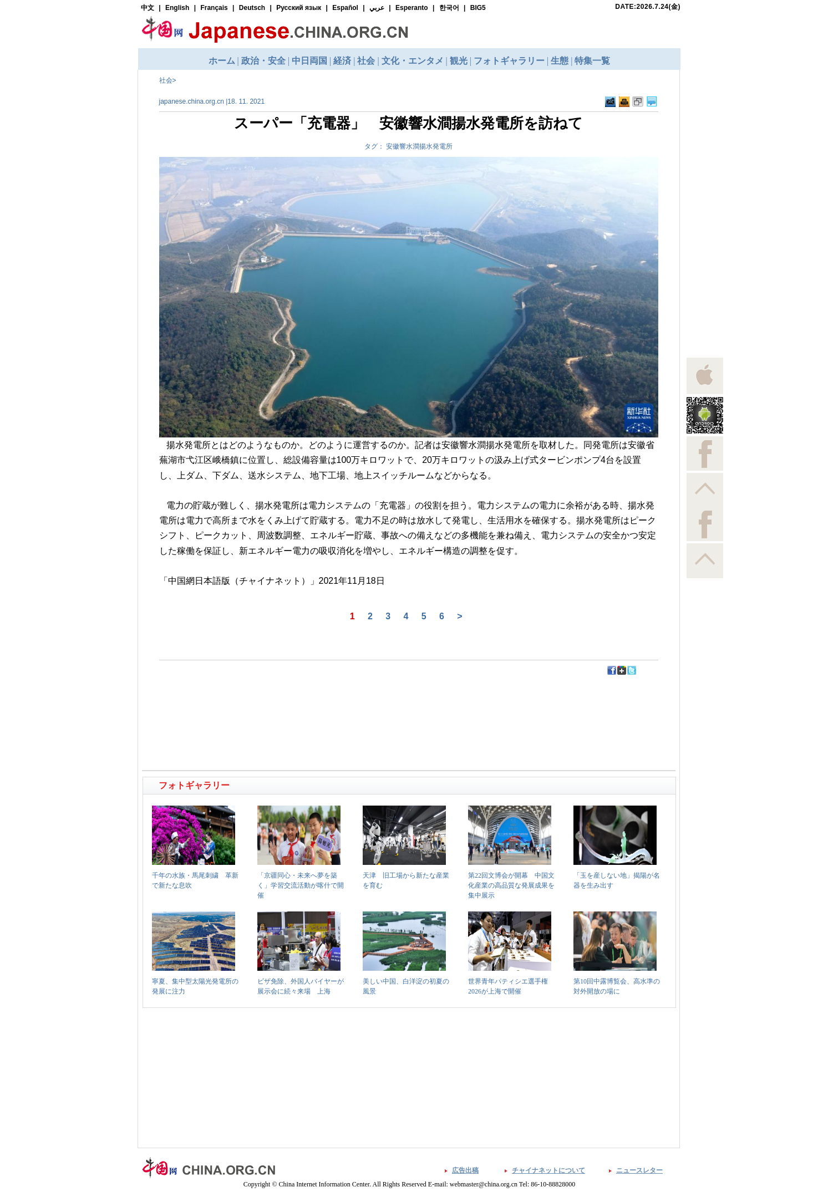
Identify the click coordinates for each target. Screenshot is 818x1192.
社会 (165, 80)
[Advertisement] (277, 700)
